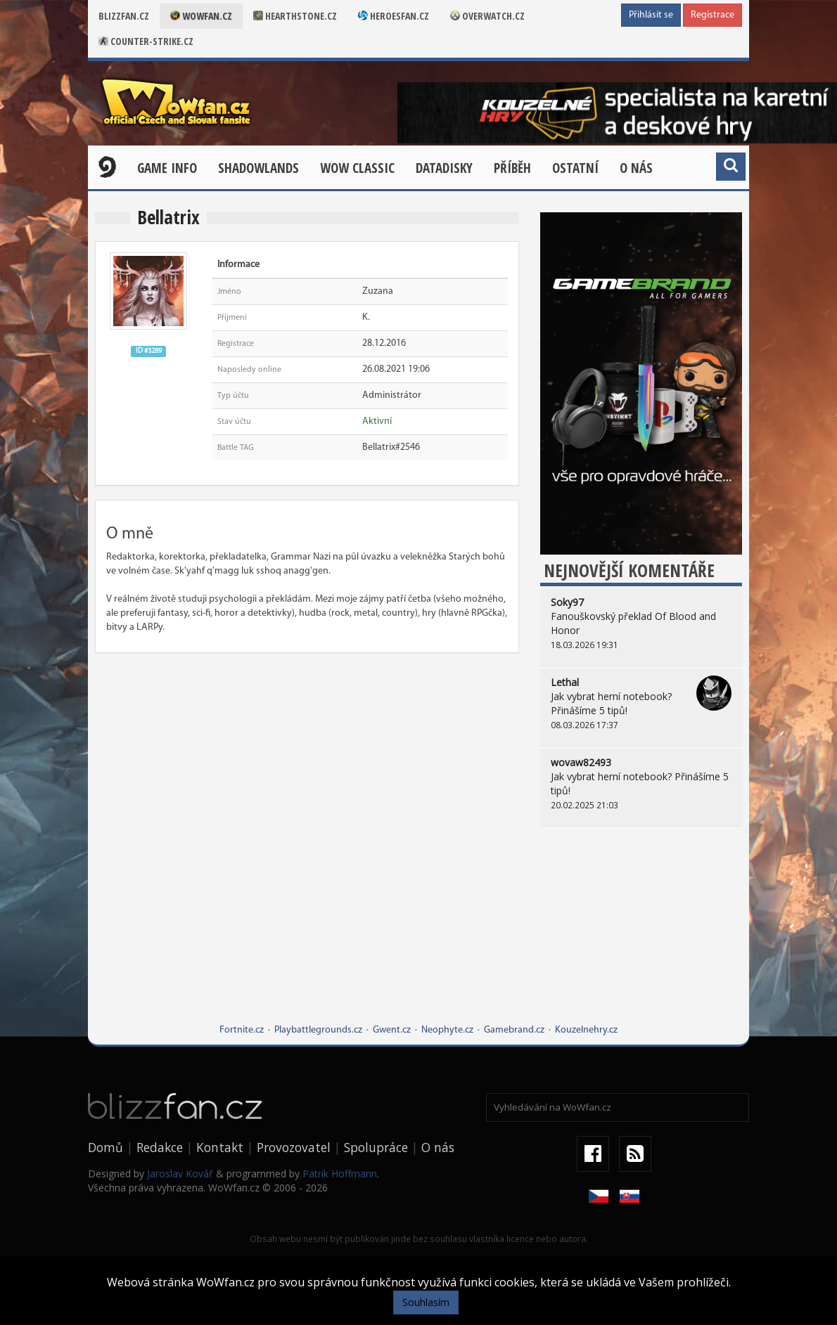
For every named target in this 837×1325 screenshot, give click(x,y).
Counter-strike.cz (145, 41)
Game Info (167, 168)
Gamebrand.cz (514, 1030)
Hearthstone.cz (295, 15)
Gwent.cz (392, 1030)
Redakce (159, 1147)
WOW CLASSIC (357, 168)
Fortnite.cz (241, 1030)
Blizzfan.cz (123, 15)
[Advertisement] (641, 935)
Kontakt (219, 1147)
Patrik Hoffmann (339, 1173)
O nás (636, 168)
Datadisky (444, 168)
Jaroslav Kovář (180, 1173)
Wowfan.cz (201, 15)
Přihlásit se (651, 15)
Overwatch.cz (487, 15)
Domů (105, 1147)
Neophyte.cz (447, 1030)
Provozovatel (294, 1147)
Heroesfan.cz (393, 15)
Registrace (712, 15)
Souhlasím (425, 1302)
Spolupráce (376, 1147)
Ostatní (575, 168)
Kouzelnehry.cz (586, 1030)
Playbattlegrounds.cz (318, 1030)
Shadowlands (258, 168)
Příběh (512, 168)
